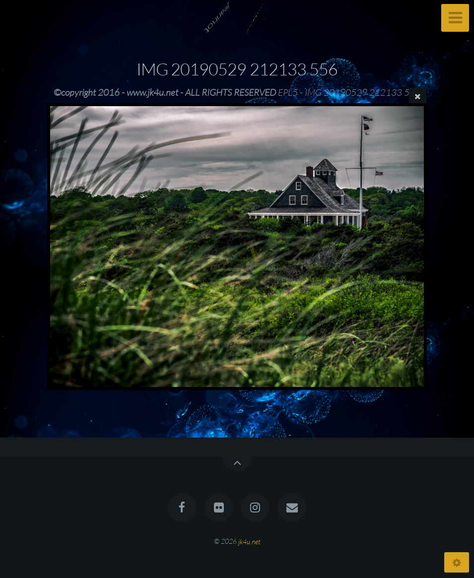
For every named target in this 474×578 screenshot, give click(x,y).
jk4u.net (249, 541)
